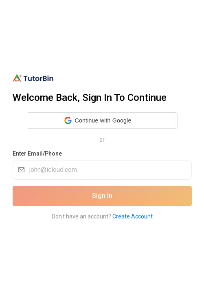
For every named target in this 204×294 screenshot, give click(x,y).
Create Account (132, 216)
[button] (98, 120)
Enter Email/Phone (37, 153)
